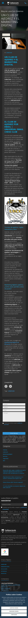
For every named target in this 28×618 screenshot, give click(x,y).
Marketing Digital (7, 454)
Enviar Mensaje (14, 433)
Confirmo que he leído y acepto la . (12, 424)
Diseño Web (3, 564)
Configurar (14, 614)
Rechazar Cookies (14, 611)
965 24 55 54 (5, 590)
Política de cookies (13, 603)
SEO (4, 460)
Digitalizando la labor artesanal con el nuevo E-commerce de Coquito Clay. (13, 477)
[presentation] (12, 429)
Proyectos (3, 573)
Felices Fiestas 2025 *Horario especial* (13, 482)
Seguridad (5, 458)
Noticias (5, 456)
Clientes (5, 450)
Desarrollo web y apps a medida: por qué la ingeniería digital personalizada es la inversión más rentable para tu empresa (14, 472)
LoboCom (9, 52)
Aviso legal (20, 603)
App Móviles (4, 571)
